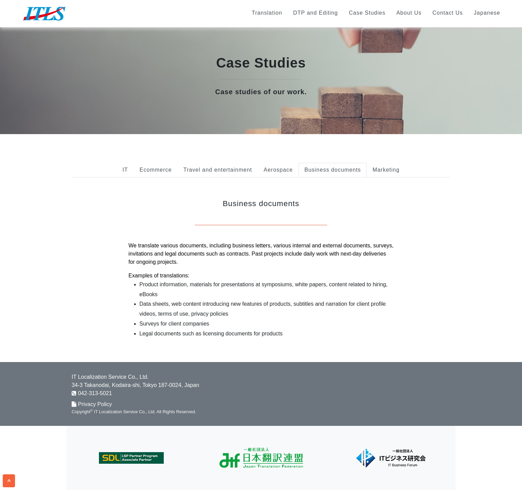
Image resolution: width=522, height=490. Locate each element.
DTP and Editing (315, 13)
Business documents (332, 170)
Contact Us (447, 13)
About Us (409, 13)
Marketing (386, 170)
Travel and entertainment (217, 170)
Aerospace (278, 170)
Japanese (487, 13)
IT (125, 170)
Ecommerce (156, 170)
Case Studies (367, 13)
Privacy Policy (92, 404)
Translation (267, 13)
